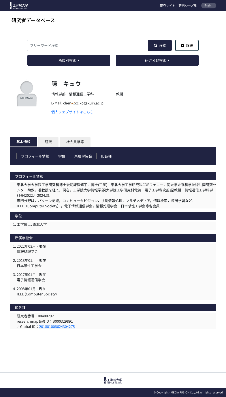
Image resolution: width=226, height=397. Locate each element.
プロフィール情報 (35, 156)
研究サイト (167, 5)
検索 (160, 45)
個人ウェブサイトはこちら (72, 111)
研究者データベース (33, 19)
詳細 (187, 45)
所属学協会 (83, 156)
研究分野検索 (157, 60)
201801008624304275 (57, 326)
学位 (61, 156)
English (208, 5)
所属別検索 (68, 60)
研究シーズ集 (188, 5)
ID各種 (106, 156)
